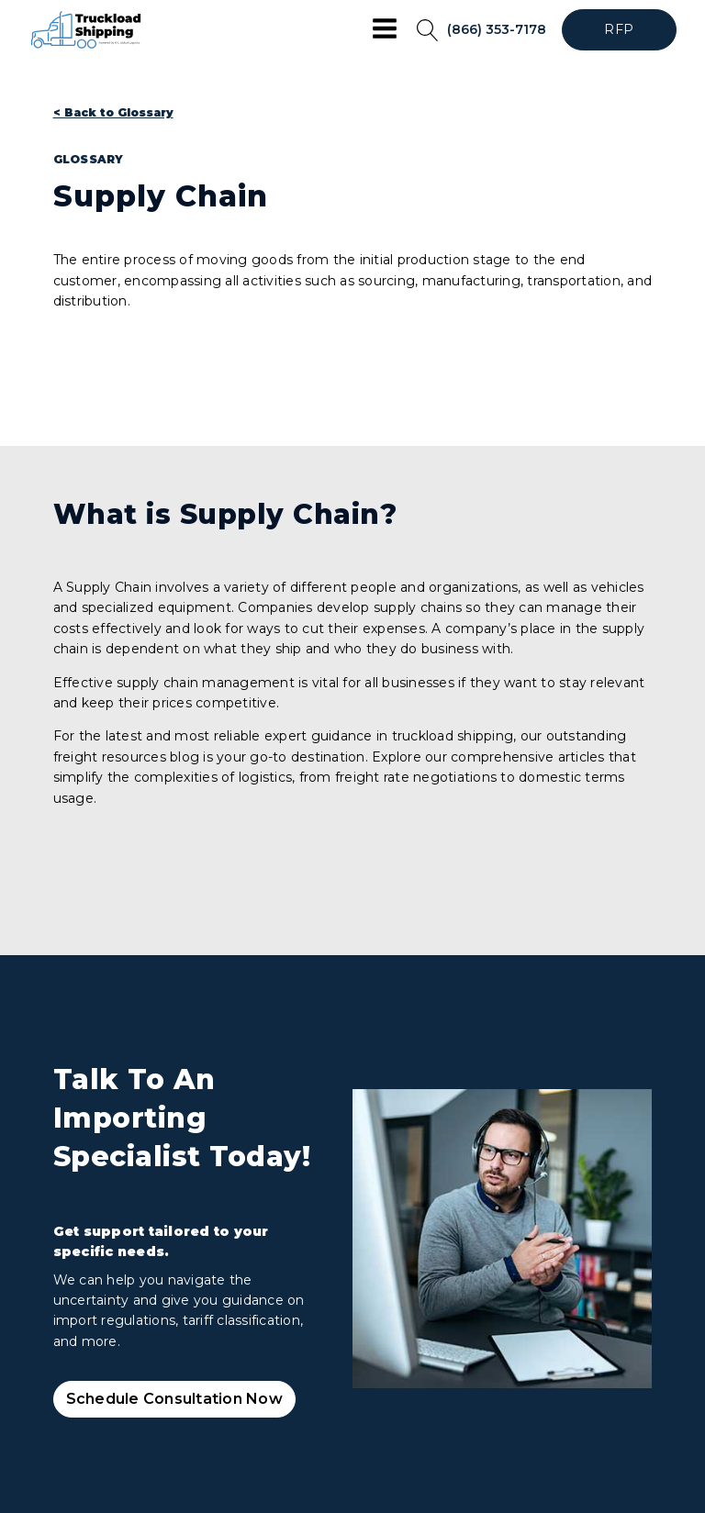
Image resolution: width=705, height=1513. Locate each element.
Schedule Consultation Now (174, 1398)
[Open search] (428, 30)
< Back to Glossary (113, 112)
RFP (618, 29)
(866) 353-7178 (496, 29)
